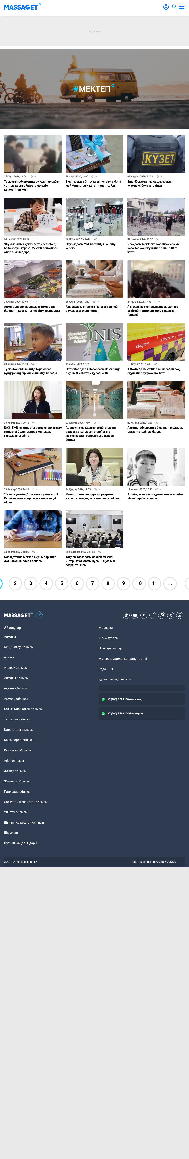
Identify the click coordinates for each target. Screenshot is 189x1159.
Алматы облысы (16, 678)
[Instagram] (162, 615)
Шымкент (11, 833)
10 (139, 583)
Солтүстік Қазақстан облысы (26, 802)
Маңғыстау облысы (18, 647)
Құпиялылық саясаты (115, 679)
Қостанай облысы (17, 750)
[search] (174, 7)
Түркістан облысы (17, 719)
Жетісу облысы (15, 771)
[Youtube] (135, 615)
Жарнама (106, 628)
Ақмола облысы (16, 699)
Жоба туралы (109, 638)
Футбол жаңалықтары (20, 843)
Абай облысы (14, 761)
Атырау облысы (16, 668)
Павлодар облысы (17, 792)
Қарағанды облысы (18, 730)
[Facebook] (153, 615)
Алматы (10, 637)
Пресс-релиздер (110, 648)
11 (154, 583)
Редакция (106, 669)
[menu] (182, 7)
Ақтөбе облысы (15, 688)
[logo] (22, 7)
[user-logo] (166, 9)
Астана (9, 657)
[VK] (144, 615)
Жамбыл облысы (17, 781)
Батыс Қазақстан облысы (23, 709)
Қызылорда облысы (19, 740)
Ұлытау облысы (16, 812)
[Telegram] (171, 615)
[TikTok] (126, 615)
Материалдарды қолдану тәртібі (123, 659)
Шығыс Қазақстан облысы (24, 822)
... (170, 583)
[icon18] (39, 615)
